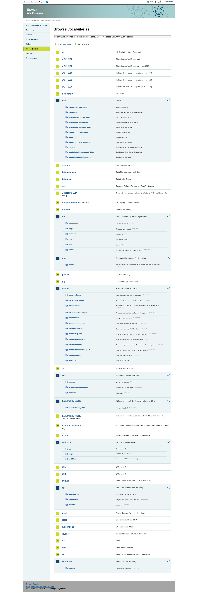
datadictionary (69, 172)
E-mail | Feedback (33, 584)
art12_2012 (67, 59)
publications (68, 527)
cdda (64, 101)
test (63, 541)
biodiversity (67, 94)
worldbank (67, 561)
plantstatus (73, 499)
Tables (29, 35)
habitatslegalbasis (76, 334)
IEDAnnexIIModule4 (71, 425)
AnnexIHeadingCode (77, 408)
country (72, 568)
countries (72, 265)
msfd (64, 513)
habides (65, 288)
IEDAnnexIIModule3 (71, 416)
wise (64, 554)
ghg (63, 281)
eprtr (64, 186)
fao (63, 217)
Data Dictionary (45, 20)
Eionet (36, 20)
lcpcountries (74, 494)
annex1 (72, 382)
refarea (71, 239)
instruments (73, 360)
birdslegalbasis (75, 295)
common (66, 165)
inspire (65, 435)
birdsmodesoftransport (78, 312)
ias (63, 368)
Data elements (32, 39)
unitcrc (71, 250)
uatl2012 (72, 459)
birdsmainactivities (76, 300)
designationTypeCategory (79, 122)
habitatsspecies (75, 355)
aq (63, 52)
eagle (71, 454)
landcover (67, 442)
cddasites (73, 112)
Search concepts (83, 44)
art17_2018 (67, 87)
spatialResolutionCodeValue (80, 157)
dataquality (67, 179)
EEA (37, 2)
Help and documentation (36, 25)
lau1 (64, 467)
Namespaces (31, 58)
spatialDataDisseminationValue (81, 152)
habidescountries (76, 328)
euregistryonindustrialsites (75, 203)
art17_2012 (67, 80)
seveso (65, 534)
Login (151, 2)
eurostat (66, 210)
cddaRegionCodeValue (78, 107)
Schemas (30, 44)
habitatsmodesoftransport (79, 350)
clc (70, 449)
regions (72, 147)
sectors (72, 505)
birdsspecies (74, 318)
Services (29, 53)
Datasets (30, 30)
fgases (65, 258)
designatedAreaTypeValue (79, 117)
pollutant (72, 393)
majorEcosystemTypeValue (80, 142)
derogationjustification (78, 323)
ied (63, 375)
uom (64, 548)
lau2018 (65, 481)
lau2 (64, 474)
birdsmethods (74, 306)
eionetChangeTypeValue (78, 132)
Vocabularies (32, 49)
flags (71, 229)
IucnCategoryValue (76, 137)
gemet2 (65, 274)
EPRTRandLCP (69, 193)
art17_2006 (67, 73)
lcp (63, 488)
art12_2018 (67, 66)
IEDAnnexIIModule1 (71, 401)
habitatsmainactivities (77, 339)
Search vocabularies (64, 44)
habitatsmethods (75, 344)
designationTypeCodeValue (80, 127)
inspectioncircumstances (79, 387)
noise (64, 520)
